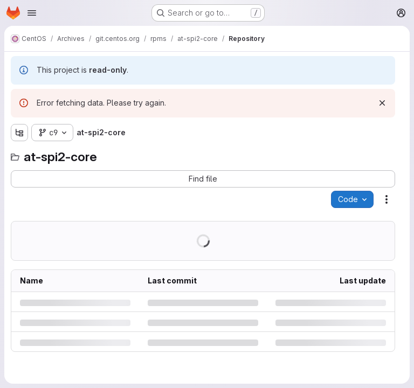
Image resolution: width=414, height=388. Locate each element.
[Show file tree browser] (19, 132)
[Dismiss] (382, 102)
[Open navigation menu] (31, 13)
